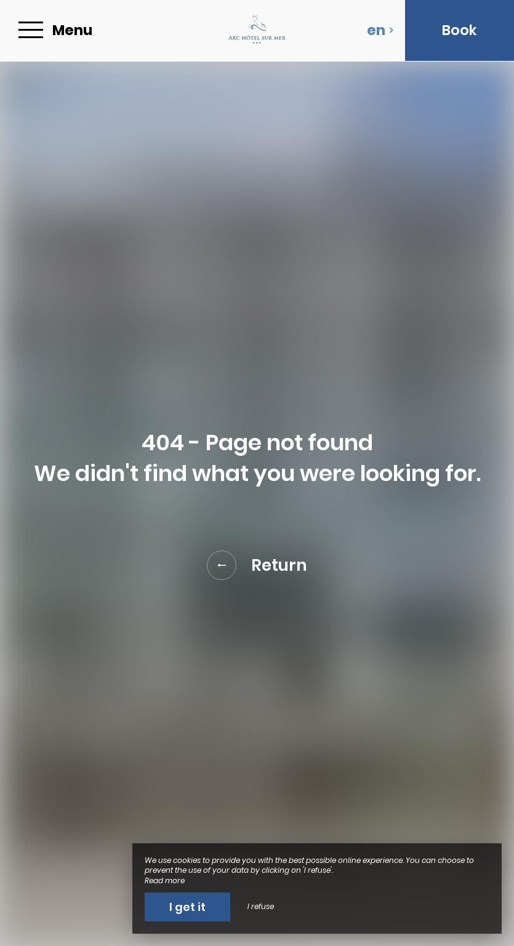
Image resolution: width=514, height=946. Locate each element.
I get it (187, 907)
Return (257, 565)
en (380, 30)
